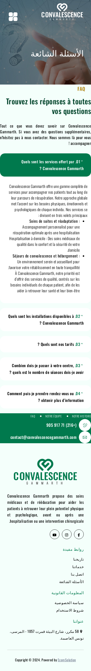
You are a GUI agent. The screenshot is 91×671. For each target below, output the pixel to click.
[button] (45, 165)
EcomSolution (67, 659)
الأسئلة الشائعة (71, 581)
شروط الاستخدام (70, 610)
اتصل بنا (77, 574)
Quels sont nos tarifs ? (59, 344)
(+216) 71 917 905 (61, 425)
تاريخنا (78, 559)
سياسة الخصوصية (69, 602)
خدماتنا (78, 566)
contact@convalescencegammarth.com (43, 437)
